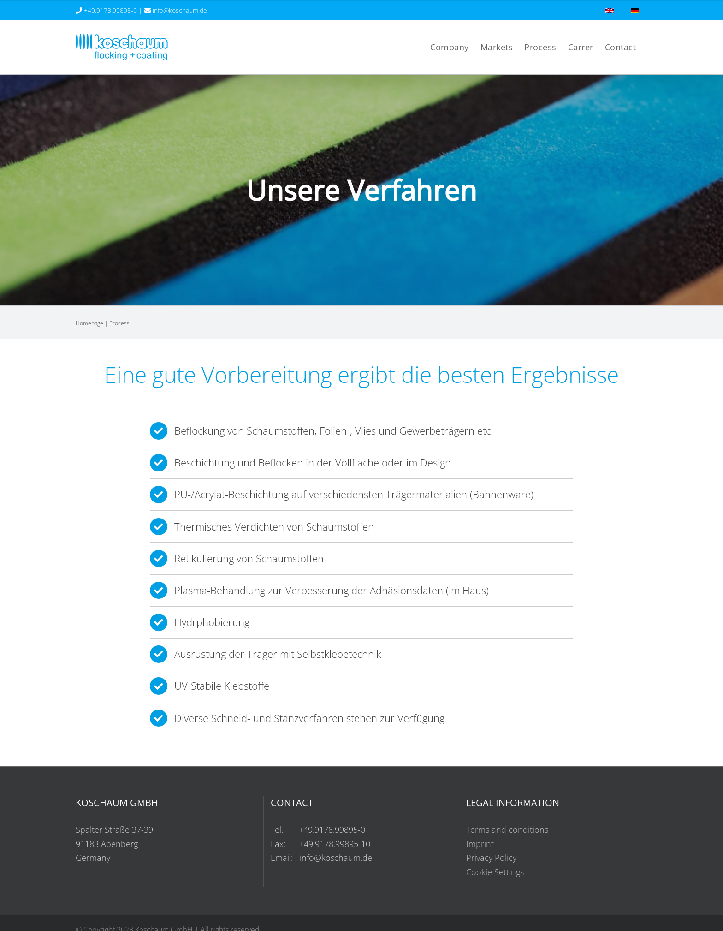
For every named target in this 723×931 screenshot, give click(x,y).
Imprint (480, 843)
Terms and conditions (507, 829)
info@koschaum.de (180, 10)
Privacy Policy (491, 857)
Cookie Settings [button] (495, 871)
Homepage (89, 323)
